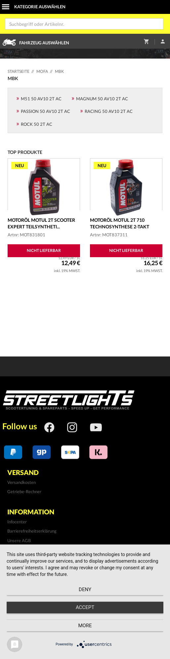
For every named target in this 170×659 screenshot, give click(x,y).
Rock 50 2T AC (36, 124)
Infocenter (17, 521)
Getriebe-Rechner (24, 491)
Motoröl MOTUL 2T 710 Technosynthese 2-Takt (119, 223)
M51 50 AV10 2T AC (41, 98)
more (85, 626)
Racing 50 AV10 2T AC (109, 111)
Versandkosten (21, 482)
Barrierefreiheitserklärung (32, 531)
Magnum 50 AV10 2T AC (102, 98)
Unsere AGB (19, 540)
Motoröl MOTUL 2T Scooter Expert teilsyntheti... (41, 223)
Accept (85, 607)
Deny (85, 589)
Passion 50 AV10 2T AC (45, 111)
